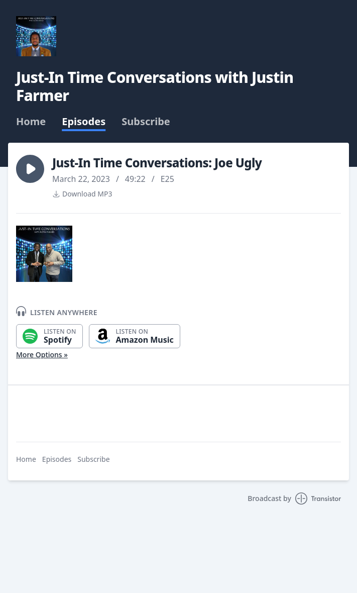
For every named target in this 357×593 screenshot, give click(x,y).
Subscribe (146, 122)
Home (31, 122)
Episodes (83, 122)
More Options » (42, 354)
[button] (30, 169)
